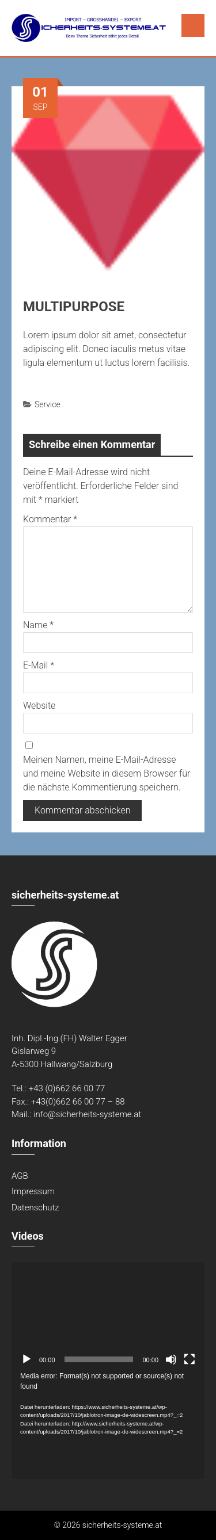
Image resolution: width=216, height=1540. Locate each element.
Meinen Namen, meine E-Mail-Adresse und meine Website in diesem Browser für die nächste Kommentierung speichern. (106, 773)
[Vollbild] (189, 1359)
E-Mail (38, 665)
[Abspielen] (26, 1359)
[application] (108, 1316)
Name (38, 625)
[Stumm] (171, 1359)
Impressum (33, 1191)
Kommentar (50, 519)
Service (47, 404)
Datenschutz (35, 1207)
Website (39, 705)
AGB (20, 1176)
